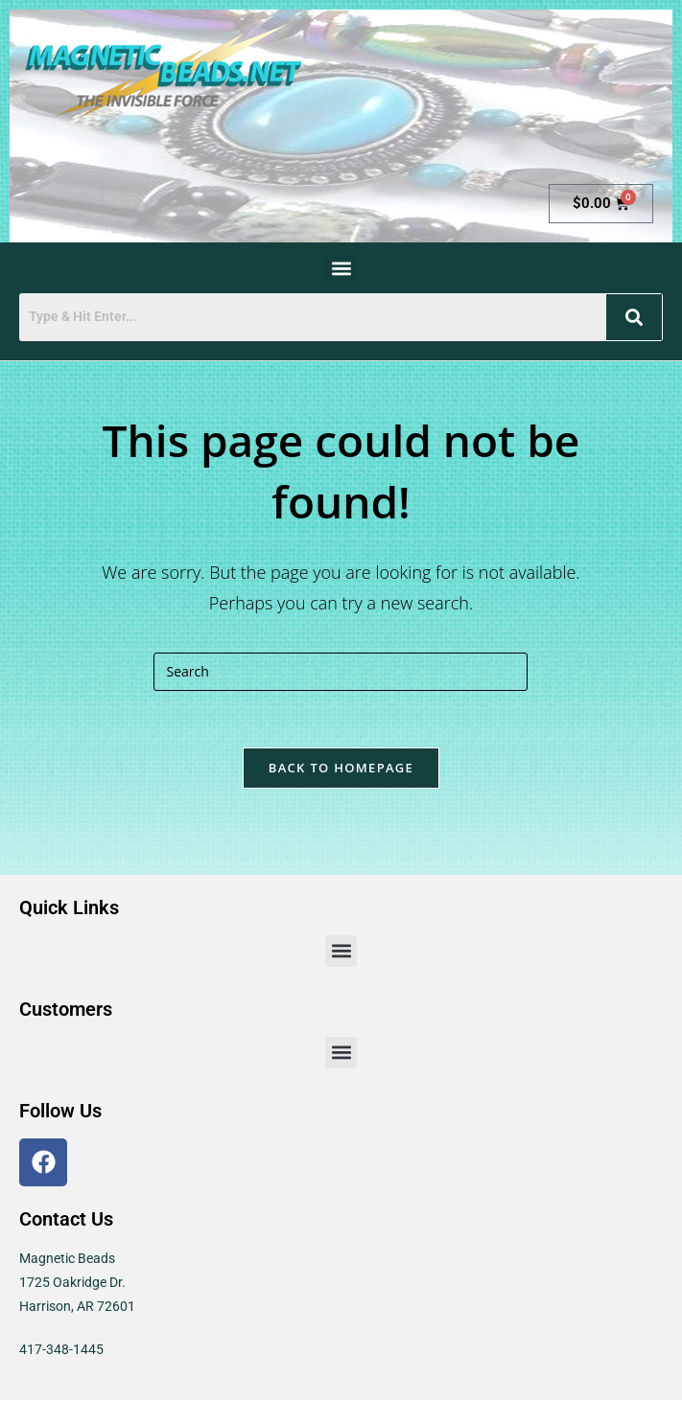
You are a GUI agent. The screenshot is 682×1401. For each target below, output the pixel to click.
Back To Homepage (341, 768)
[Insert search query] (340, 672)
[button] (341, 268)
